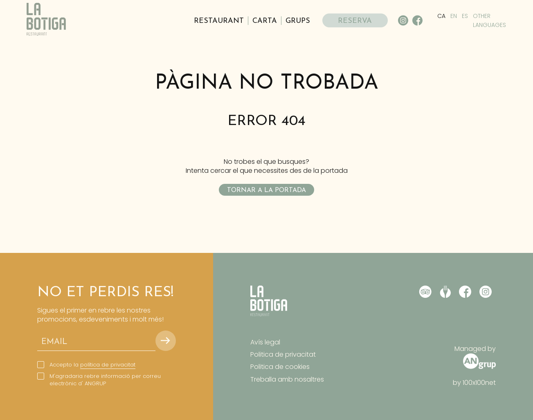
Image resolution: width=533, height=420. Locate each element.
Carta (264, 21)
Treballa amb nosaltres (287, 379)
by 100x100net (474, 383)
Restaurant (219, 21)
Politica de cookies (280, 366)
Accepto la (92, 365)
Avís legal (265, 342)
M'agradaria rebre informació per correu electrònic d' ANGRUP (105, 380)
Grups (298, 21)
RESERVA (355, 21)
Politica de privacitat (283, 354)
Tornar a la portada (266, 190)
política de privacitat (107, 365)
